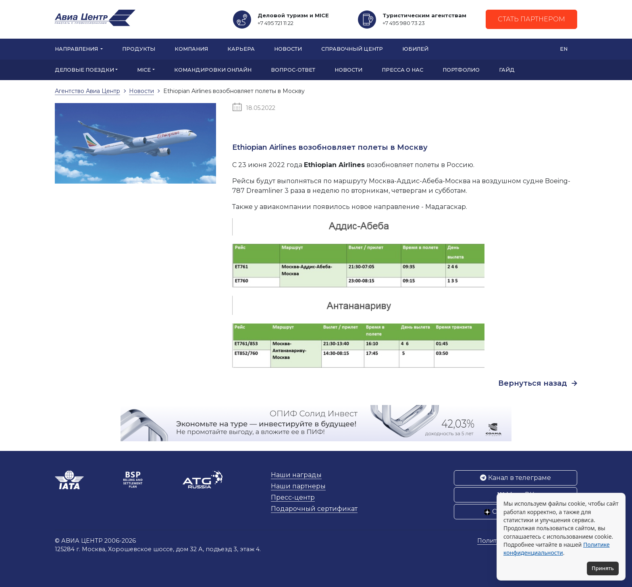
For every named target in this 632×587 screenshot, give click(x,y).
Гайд (507, 70)
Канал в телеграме (515, 478)
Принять (603, 568)
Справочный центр (352, 49)
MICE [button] (144, 70)
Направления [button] (77, 49)
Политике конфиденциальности (556, 548)
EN (564, 49)
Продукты (138, 49)
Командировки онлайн (213, 70)
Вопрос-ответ (293, 70)
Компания (191, 49)
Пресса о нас (402, 70)
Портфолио (461, 70)
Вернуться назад (537, 383)
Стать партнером (531, 19)
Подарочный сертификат (314, 509)
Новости (288, 49)
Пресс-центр (293, 497)
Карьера (241, 49)
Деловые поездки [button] (84, 70)
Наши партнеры (298, 486)
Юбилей (415, 49)
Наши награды (296, 475)
